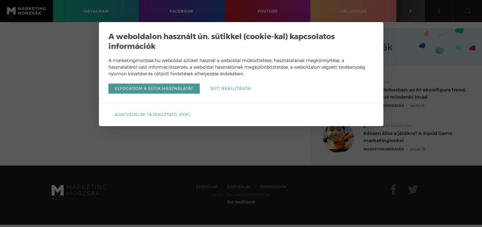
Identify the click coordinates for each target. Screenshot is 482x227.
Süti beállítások (230, 88)
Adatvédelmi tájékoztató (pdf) (152, 114)
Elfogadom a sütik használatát (154, 88)
